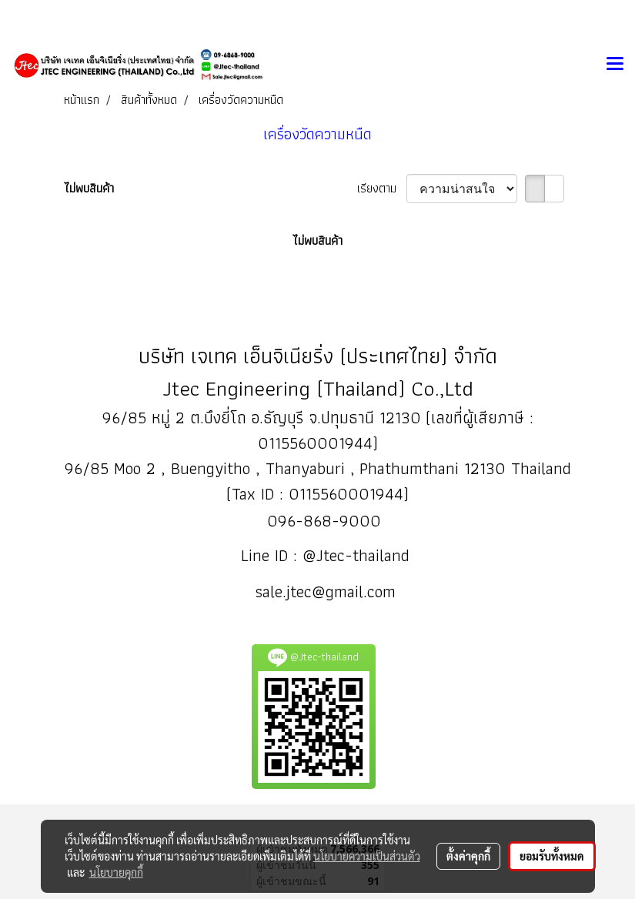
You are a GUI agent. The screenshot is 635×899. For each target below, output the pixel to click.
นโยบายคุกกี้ (116, 872)
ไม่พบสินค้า (89, 188)
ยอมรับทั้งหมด (552, 856)
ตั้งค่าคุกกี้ (468, 856)
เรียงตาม (381, 188)
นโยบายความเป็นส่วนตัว (366, 856)
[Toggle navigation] (615, 65)
